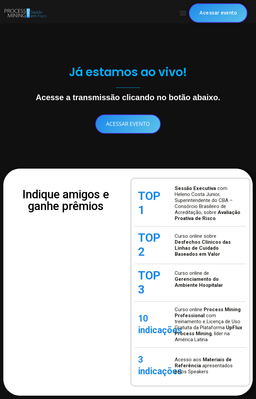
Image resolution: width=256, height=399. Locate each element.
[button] (183, 13)
